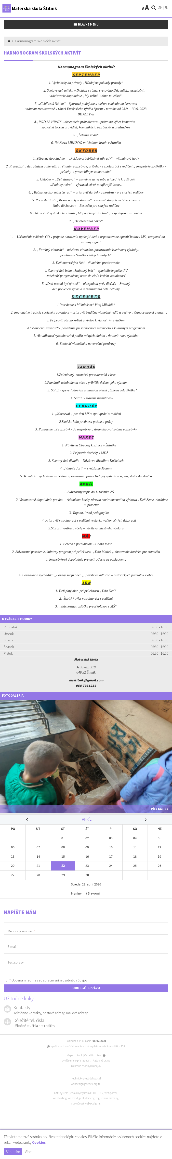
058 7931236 (86, 685)
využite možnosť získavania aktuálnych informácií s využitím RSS (86, 1046)
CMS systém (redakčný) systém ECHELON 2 (78, 1093)
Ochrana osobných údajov (86, 1066)
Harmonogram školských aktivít (37, 41)
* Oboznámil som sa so (45, 980)
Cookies (39, 1142)
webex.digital (93, 1084)
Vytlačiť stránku (95, 1055)
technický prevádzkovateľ (86, 1078)
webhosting (60, 1098)
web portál (111, 1093)
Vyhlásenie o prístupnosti (76, 1060)
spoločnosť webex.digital (86, 1103)
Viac (28, 1151)
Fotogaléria (13, 695)
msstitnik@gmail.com (86, 680)
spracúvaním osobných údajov (65, 980)
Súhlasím (13, 1151)
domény (89, 1098)
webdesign (77, 1084)
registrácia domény (107, 1098)
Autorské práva (101, 1060)
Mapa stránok (74, 1055)
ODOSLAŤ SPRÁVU (86, 988)
